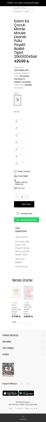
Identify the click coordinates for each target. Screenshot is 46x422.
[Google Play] (26, 393)
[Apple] (10, 393)
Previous (13, 292)
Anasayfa (17, 8)
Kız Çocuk (18, 11)
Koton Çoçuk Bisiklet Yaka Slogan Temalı (16, 309)
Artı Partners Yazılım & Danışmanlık (23, 404)
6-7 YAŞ (20, 140)
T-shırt (26, 11)
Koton (28, 84)
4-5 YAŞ (20, 126)
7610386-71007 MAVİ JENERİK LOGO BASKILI (28, 309)
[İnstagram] (27, 384)
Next (32, 292)
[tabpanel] (16, 300)
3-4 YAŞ (20, 119)
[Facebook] (23, 384)
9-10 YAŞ (20, 155)
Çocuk (24, 8)
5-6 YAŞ (20, 133)
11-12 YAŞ (20, 162)
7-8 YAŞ (20, 147)
